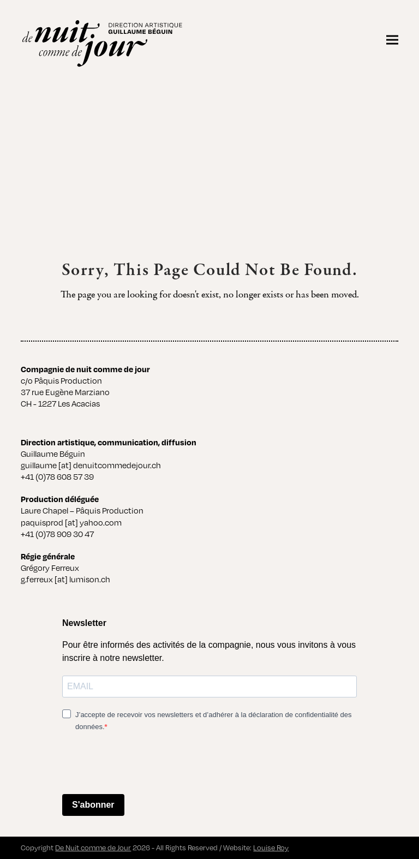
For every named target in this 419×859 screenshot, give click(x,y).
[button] (392, 39)
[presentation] (145, 764)
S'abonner (93, 804)
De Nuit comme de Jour (93, 847)
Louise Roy (271, 847)
